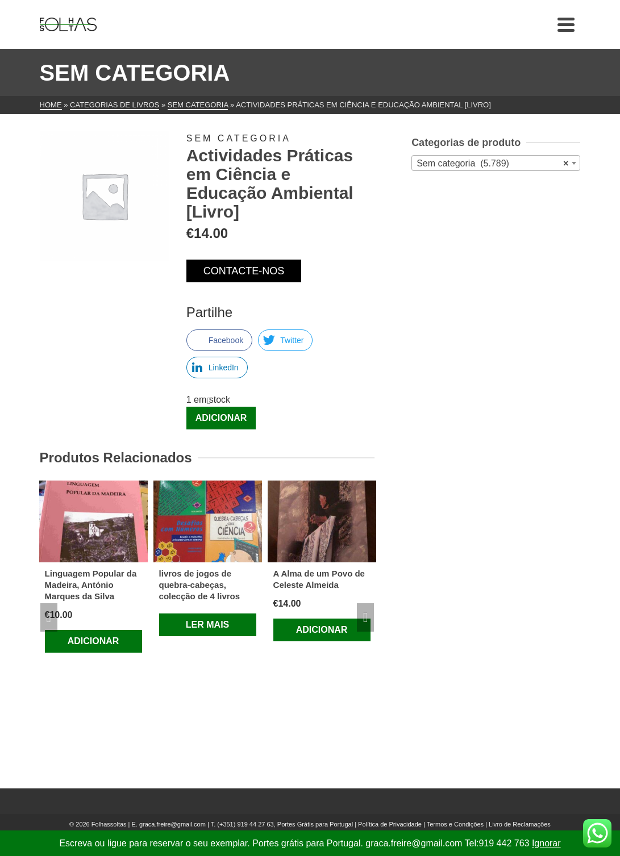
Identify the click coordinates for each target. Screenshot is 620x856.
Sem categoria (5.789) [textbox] (492, 164)
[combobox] (495, 163)
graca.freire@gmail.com (172, 824)
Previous (48, 617)
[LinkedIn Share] (217, 367)
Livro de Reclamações (520, 824)
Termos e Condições (455, 824)
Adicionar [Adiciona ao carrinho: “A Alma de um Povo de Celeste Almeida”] (322, 629)
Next (365, 617)
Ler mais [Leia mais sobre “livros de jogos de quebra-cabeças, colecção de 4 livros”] (207, 624)
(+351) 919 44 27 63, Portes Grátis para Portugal (286, 824)
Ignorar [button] (546, 843)
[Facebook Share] (219, 340)
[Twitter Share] (285, 340)
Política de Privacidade (390, 824)
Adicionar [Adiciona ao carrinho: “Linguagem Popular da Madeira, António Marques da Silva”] (93, 641)
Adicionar (221, 418)
